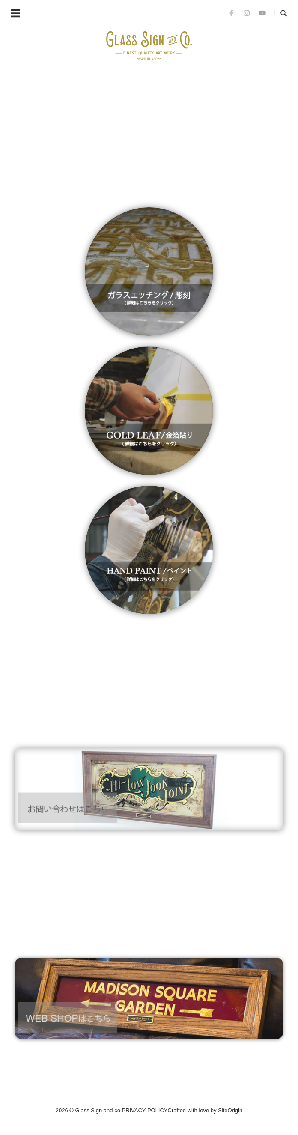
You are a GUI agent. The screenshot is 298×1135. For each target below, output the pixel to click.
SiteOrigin (230, 1110)
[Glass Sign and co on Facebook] (231, 12)
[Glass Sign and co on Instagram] (246, 12)
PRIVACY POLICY (144, 1110)
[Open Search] (283, 13)
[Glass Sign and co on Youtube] (262, 12)
